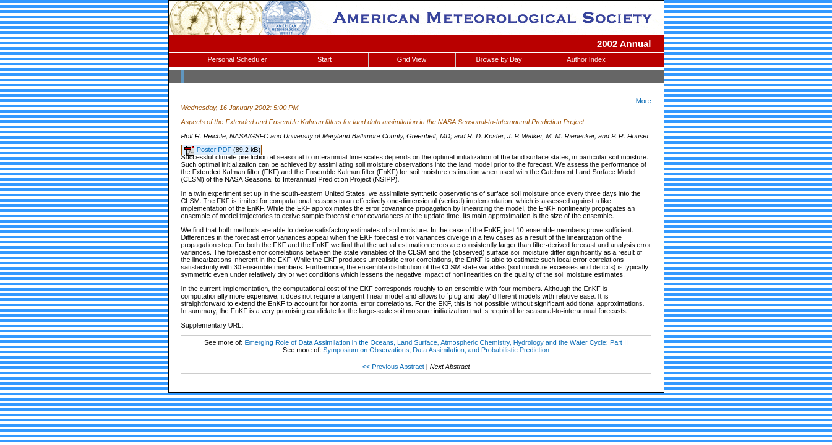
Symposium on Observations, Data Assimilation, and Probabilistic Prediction (436, 350)
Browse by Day (499, 59)
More (643, 100)
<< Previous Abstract (393, 366)
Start (324, 59)
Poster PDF (215, 149)
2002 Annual (624, 43)
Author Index (586, 59)
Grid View (411, 59)
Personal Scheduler (237, 59)
